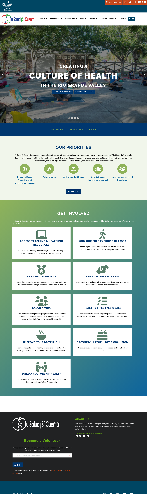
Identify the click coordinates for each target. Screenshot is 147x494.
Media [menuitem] (81, 19)
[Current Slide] (69, 118)
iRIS (107, 483)
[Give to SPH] (124, 2)
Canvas (109, 473)
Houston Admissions (82, 473)
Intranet (109, 486)
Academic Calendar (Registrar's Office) (119, 467)
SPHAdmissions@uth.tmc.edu (22, 471)
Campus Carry (111, 470)
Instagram (77, 129)
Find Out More (73, 191)
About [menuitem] (42, 19)
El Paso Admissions (50, 492)
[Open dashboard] (129, 2)
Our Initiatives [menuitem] (54, 19)
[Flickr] (131, 450)
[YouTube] (85, 392)
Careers (109, 475)
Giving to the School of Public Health (118, 481)
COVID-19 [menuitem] (122, 19)
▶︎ (145, 74)
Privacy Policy (56, 425)
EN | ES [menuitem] (131, 19)
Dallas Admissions (50, 475)
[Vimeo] (88, 392)
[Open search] (134, 2)
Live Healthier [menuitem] (69, 19)
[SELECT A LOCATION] (113, 2)
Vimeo (95, 129)
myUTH (108, 491)
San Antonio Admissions (83, 486)
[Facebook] (77, 392)
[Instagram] (80, 392)
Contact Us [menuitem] (93, 19)
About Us (109, 464)
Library (108, 489)
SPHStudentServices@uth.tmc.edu (24, 474)
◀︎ (3, 74)
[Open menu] (142, 2)
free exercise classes (84, 91)
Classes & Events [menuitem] (107, 19)
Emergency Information (114, 478)
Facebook (54, 129)
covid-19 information (63, 91)
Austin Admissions (19, 486)
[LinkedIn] (124, 450)
